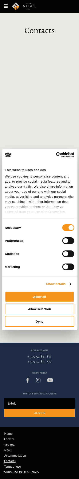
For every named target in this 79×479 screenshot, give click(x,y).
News (8, 450)
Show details (56, 284)
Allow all (39, 296)
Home (8, 433)
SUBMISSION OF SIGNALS (21, 472)
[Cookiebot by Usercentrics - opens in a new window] (56, 155)
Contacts (10, 461)
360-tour (10, 444)
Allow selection (39, 309)
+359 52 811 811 (39, 356)
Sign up (39, 413)
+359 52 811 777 (39, 361)
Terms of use (12, 466)
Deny (39, 321)
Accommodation (15, 455)
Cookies (9, 439)
